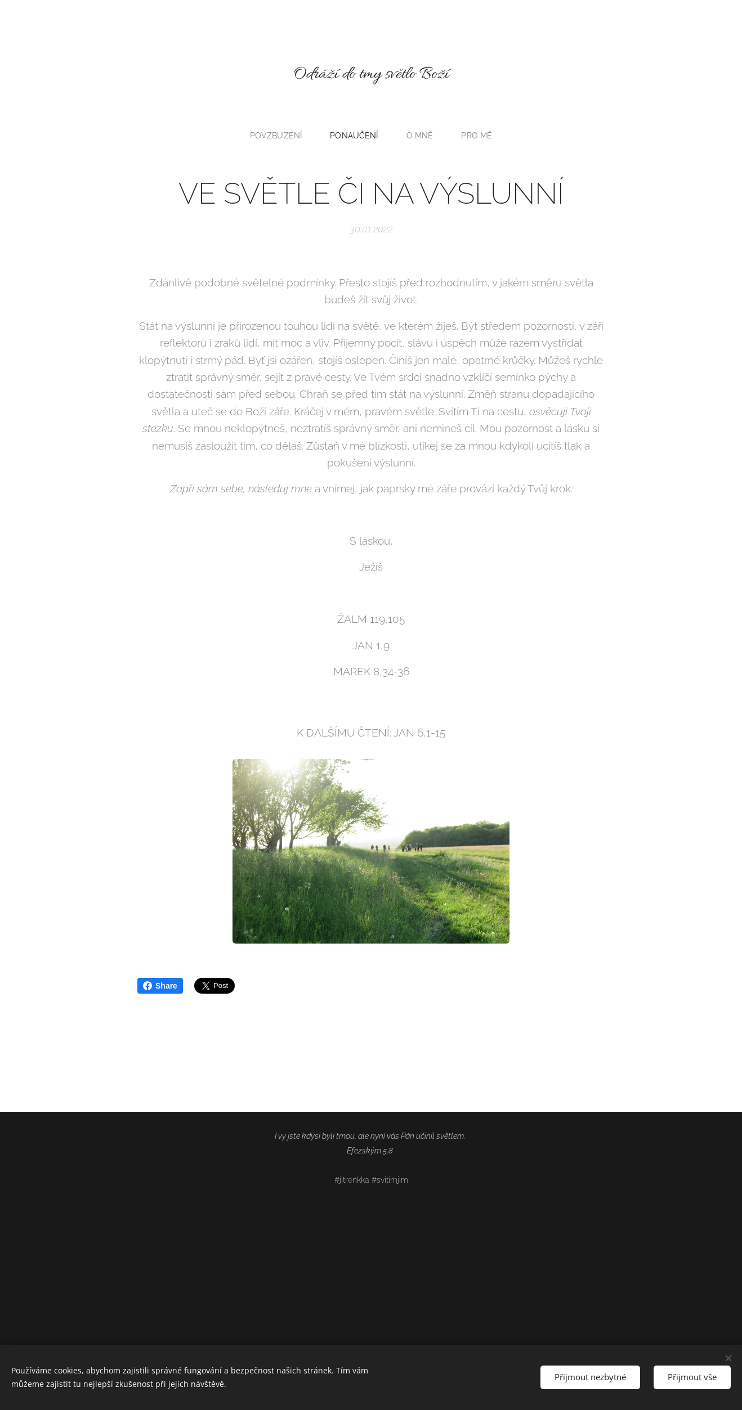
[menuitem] (279, 136)
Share (160, 985)
